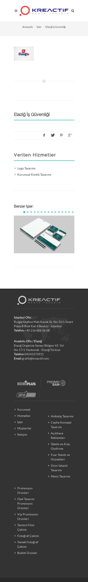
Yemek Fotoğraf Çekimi (27, 544)
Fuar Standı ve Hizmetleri (60, 457)
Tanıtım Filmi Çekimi (25, 527)
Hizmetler (23, 416)
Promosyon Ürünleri (25, 490)
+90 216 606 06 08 (37, 330)
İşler (39, 26)
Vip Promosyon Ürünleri (27, 517)
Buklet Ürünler (27, 553)
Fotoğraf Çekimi (28, 536)
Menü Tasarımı (60, 476)
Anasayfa (27, 26)
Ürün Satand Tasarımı (59, 468)
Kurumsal (23, 409)
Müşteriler (24, 428)
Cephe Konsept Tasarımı (61, 425)
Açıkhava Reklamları (58, 436)
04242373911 (34, 354)
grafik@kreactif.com (35, 358)
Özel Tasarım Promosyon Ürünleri (25, 503)
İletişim (22, 434)
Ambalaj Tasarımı (62, 416)
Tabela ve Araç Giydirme (60, 446)
